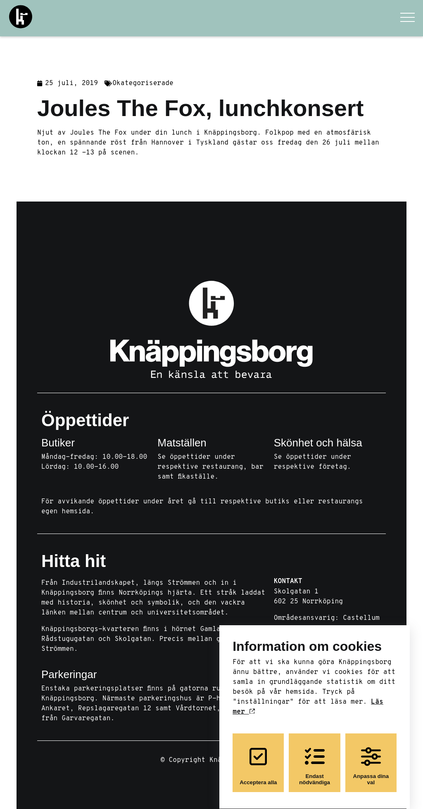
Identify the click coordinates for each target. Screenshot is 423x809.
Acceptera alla (258, 759)
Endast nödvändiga (314, 759)
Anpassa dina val (371, 759)
